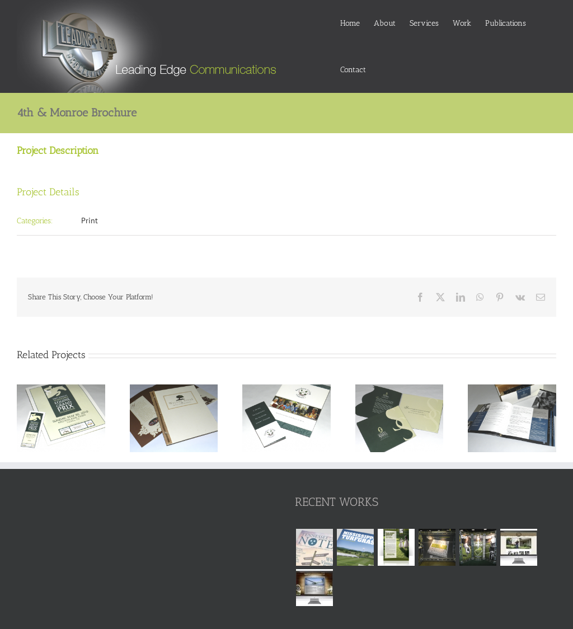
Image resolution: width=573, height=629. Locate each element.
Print (89, 220)
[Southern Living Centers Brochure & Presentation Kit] (286, 389)
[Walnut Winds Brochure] (174, 389)
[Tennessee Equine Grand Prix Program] (61, 389)
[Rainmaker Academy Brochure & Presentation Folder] (512, 389)
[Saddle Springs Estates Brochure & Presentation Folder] (399, 389)
